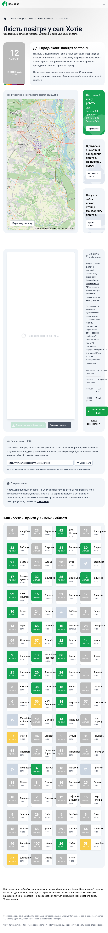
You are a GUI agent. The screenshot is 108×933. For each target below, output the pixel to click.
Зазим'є (49, 640)
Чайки (72, 843)
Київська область (46, 18)
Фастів (48, 828)
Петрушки (99, 752)
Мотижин (49, 720)
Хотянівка (25, 843)
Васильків (99, 562)
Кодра (72, 656)
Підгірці (49, 767)
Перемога (25, 752)
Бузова (48, 562)
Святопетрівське (29, 798)
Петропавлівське (78, 752)
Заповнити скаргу (93, 175)
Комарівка (50, 672)
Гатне (23, 611)
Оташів (73, 736)
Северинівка (51, 798)
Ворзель (49, 595)
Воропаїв (98, 595)
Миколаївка (100, 702)
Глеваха (49, 611)
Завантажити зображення (28, 425)
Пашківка (99, 736)
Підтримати (93, 128)
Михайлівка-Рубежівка (26, 720)
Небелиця (74, 720)
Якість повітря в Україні (22, 18)
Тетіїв (47, 814)
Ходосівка (99, 828)
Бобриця (24, 547)
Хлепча (73, 828)
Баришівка (50, 531)
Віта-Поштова (25, 595)
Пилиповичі (26, 767)
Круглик (24, 686)
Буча (72, 562)
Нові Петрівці (98, 720)
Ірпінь (97, 640)
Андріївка (25, 531)
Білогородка (100, 531)
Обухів (23, 736)
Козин (97, 656)
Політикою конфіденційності (81, 469)
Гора (23, 625)
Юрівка (48, 857)
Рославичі (74, 782)
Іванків (73, 640)
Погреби (73, 767)
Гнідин (97, 611)
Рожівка (49, 782)
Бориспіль (74, 547)
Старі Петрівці (98, 798)
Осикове (49, 736)
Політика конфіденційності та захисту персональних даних (76, 925)
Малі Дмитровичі (51, 702)
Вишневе (98, 578)
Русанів (97, 782)
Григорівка (99, 625)
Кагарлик (25, 656)
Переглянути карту (22, 223)
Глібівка (73, 611)
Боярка (97, 547)
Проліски (98, 767)
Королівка (74, 672)
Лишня (72, 686)
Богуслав (49, 547)
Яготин (72, 857)
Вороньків (74, 595)
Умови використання (37, 925)
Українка (24, 828)
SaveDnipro (43, 501)
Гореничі (49, 625)
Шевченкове (26, 857)
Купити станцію (93, 224)
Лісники (98, 686)
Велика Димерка (25, 578)
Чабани (48, 843)
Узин (96, 814)
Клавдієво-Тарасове (50, 656)
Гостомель (74, 625)
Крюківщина (51, 686)
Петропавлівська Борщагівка (54, 751)
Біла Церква (73, 531)
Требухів (73, 814)
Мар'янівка (75, 702)
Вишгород (50, 578)
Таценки (24, 814)
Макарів (24, 702)
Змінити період (60, 425)
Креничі (98, 672)
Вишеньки (74, 578)
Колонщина (26, 672)
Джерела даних (42, 228)
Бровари (24, 562)
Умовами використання (58, 469)
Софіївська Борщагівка (75, 798)
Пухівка (24, 782)
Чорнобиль (99, 843)
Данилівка (25, 640)
